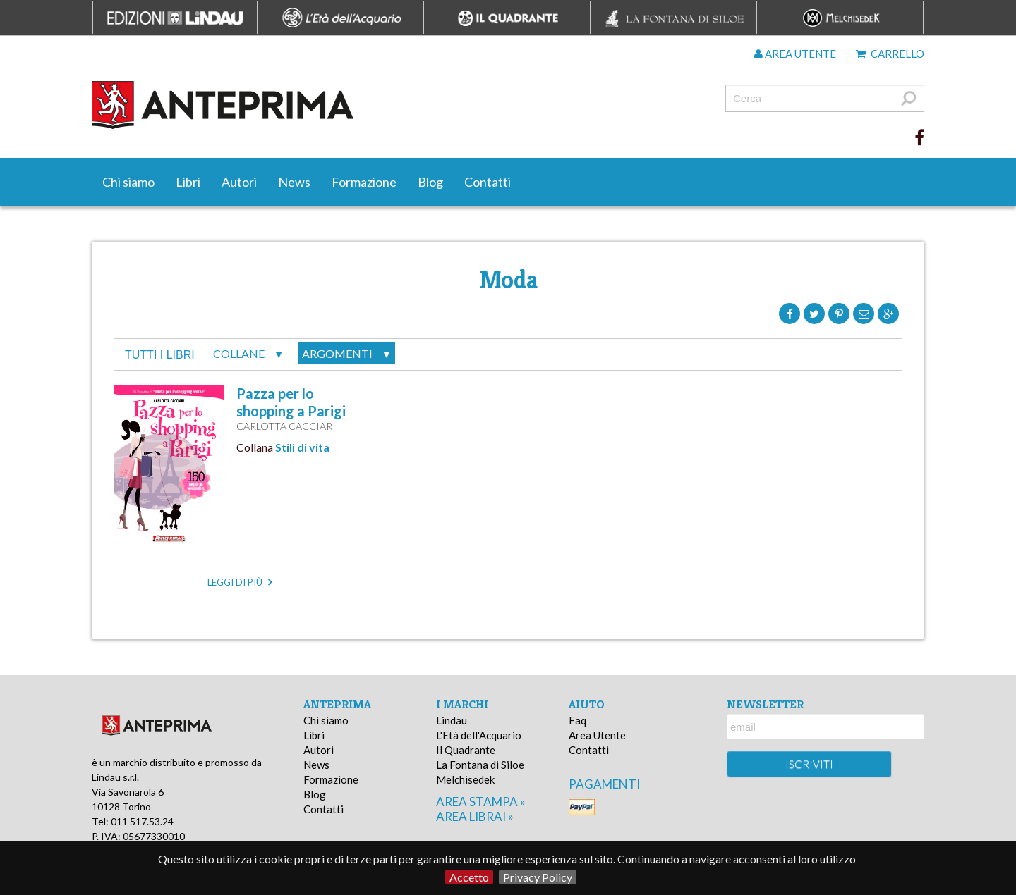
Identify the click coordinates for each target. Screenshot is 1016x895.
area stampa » (481, 801)
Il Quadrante (465, 749)
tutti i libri (160, 355)
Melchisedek (465, 779)
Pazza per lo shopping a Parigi (291, 402)
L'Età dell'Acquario (478, 735)
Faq (577, 720)
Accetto (469, 877)
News (294, 182)
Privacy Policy (537, 877)
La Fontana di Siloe (480, 764)
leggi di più (239, 582)
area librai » (475, 816)
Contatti (487, 182)
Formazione (364, 182)
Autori (239, 182)
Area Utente (597, 735)
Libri (188, 182)
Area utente (795, 53)
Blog (430, 182)
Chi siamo (128, 182)
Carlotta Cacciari (286, 426)
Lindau (451, 720)
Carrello (890, 53)
